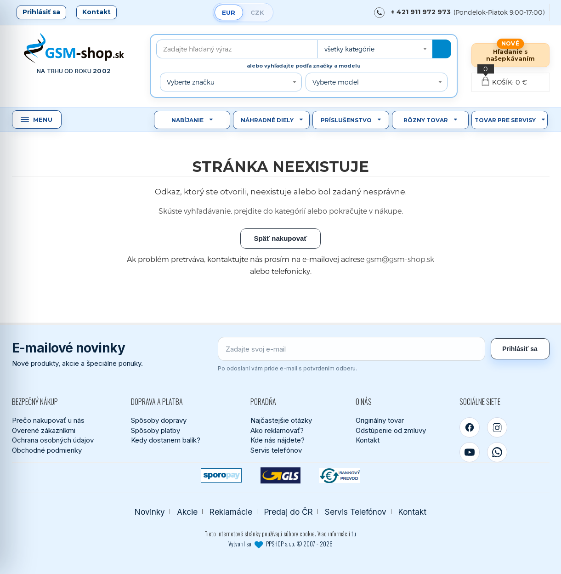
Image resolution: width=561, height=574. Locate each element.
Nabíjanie (187, 120)
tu (353, 533)
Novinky (150, 511)
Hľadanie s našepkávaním (510, 55)
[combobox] (374, 49)
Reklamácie (231, 511)
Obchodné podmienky (47, 450)
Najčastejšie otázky (281, 420)
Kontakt (96, 12)
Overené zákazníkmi (43, 430)
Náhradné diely (267, 120)
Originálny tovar (380, 420)
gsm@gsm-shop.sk (400, 259)
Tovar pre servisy (505, 120)
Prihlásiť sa (41, 12)
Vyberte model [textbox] (335, 82)
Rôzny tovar (425, 120)
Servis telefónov (276, 450)
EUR (228, 12)
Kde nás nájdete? (277, 440)
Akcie (187, 511)
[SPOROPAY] (221, 475)
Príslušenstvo (346, 120)
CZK (257, 12)
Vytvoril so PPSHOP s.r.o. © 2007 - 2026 (280, 543)
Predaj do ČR (288, 511)
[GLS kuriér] (280, 475)
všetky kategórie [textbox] (349, 49)
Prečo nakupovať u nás (48, 420)
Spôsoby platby (155, 430)
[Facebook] (469, 427)
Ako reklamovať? (277, 430)
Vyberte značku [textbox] (191, 82)
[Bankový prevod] (340, 475)
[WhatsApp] (497, 452)
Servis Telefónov (355, 511)
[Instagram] (497, 427)
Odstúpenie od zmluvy (391, 430)
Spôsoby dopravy (159, 420)
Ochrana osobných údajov (53, 440)
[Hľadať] (441, 49)
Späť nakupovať (280, 238)
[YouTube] (469, 452)
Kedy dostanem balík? (165, 440)
